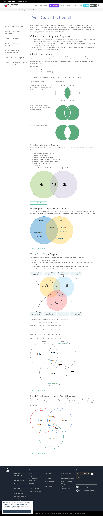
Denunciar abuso (65, 488)
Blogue (31, 476)
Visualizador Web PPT (20, 493)
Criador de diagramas (20, 486)
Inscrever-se (86, 5)
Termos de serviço (66, 473)
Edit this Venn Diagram (38, 203)
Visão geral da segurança (80, 513)
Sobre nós (48, 473)
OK (17, 511)
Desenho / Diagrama (35, 491)
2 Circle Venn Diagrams (13, 38)
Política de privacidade (67, 478)
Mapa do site (48, 486)
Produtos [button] (36, 5)
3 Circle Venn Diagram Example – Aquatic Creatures (16, 64)
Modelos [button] (75, 5)
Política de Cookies (17, 508)
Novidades (48, 478)
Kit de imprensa (49, 481)
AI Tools (54, 5)
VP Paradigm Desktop (22, 1)
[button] (43, 5)
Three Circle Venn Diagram (14, 58)
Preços (80, 5)
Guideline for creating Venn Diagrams (14, 32)
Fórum (47, 476)
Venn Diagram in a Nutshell (14, 26)
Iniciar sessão (93, 5)
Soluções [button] (69, 5)
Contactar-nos (49, 484)
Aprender (32, 483)
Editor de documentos (20, 496)
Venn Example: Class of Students (13, 44)
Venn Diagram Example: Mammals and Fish (13, 52)
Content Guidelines (66, 481)
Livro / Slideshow (34, 488)
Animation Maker (19, 480)
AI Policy (63, 476)
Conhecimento (14, 10)
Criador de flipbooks (19, 478)
